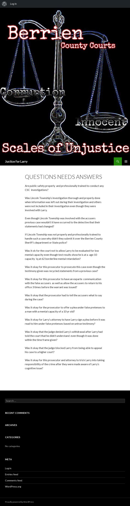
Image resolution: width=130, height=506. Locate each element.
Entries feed (11, 474)
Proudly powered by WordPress (19, 502)
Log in (8, 468)
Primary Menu (126, 161)
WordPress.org (13, 486)
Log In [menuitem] (13, 4)
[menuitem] (4, 4)
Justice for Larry (16, 161)
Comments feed (13, 480)
